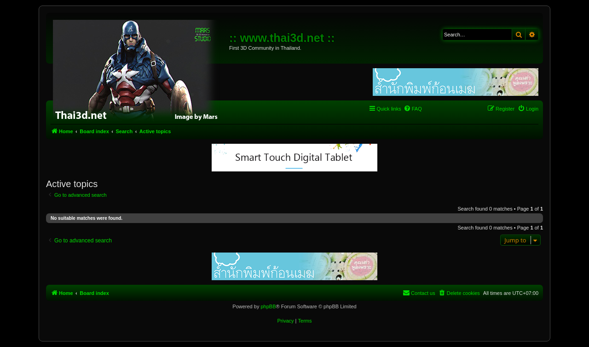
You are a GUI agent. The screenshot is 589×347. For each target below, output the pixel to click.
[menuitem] (413, 108)
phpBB (268, 306)
